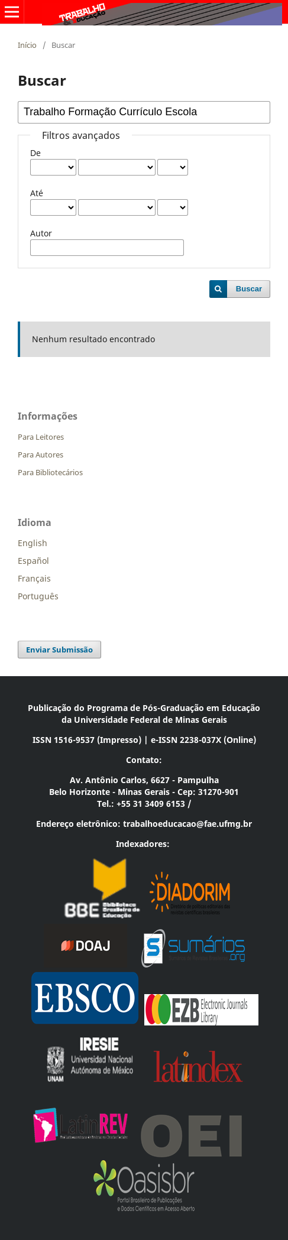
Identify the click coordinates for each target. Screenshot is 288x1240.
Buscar (249, 288)
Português (38, 596)
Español (33, 560)
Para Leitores (41, 436)
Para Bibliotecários (50, 472)
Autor (41, 233)
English (32, 542)
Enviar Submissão (59, 649)
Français (34, 578)
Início (27, 45)
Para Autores (40, 454)
